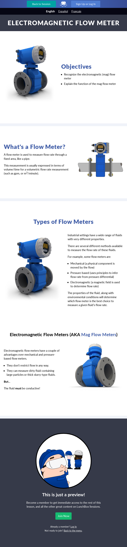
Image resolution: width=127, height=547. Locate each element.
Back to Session (41, 3)
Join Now (63, 516)
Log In (73, 526)
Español (63, 11)
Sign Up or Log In (86, 3)
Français (76, 11)
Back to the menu (73, 530)
